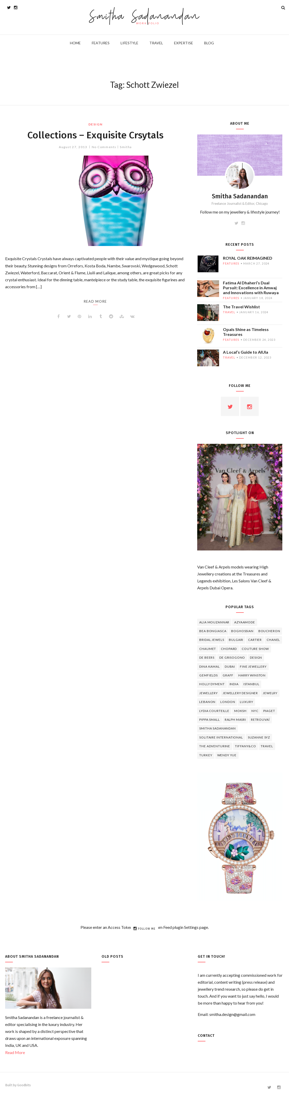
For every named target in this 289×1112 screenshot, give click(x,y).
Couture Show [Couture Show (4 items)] (255, 649)
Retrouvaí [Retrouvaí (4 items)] (260, 719)
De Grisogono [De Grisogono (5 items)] (232, 657)
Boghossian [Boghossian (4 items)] (242, 631)
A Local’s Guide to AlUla (245, 352)
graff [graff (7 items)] (228, 675)
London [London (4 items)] (227, 702)
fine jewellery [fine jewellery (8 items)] (253, 666)
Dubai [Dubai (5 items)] (230, 666)
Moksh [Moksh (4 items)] (240, 711)
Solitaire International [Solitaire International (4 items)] (221, 737)
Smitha (126, 147)
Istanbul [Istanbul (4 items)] (251, 684)
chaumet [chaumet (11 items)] (207, 649)
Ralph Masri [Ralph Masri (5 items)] (235, 719)
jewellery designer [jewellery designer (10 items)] (240, 693)
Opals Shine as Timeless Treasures (246, 332)
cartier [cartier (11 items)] (255, 640)
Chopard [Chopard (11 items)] (229, 649)
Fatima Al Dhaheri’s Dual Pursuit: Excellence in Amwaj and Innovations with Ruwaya (251, 287)
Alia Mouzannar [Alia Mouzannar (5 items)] (214, 622)
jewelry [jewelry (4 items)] (270, 693)
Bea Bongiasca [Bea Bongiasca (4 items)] (212, 631)
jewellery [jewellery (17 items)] (208, 693)
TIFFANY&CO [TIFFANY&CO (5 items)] (245, 746)
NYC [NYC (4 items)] (254, 711)
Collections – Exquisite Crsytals (95, 135)
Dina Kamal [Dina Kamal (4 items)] (209, 666)
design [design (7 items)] (256, 657)
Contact (206, 1035)
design (95, 124)
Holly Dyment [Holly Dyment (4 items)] (211, 684)
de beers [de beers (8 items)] (206, 657)
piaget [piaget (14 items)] (269, 711)
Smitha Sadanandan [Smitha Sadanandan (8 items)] (217, 728)
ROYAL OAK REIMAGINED (247, 258)
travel (229, 312)
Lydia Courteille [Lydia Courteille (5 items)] (214, 711)
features (231, 263)
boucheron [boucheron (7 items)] (269, 631)
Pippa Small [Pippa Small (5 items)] (209, 719)
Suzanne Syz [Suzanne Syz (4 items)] (259, 737)
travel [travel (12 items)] (267, 746)
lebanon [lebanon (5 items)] (207, 702)
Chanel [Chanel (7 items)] (273, 640)
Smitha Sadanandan (145, 17)
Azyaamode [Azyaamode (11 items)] (244, 622)
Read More (15, 1052)
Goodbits (24, 1085)
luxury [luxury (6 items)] (246, 702)
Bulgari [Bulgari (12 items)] (236, 640)
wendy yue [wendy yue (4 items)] (227, 755)
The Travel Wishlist (241, 306)
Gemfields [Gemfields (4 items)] (208, 675)
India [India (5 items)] (234, 684)
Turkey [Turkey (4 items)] (205, 755)
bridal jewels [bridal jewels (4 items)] (211, 640)
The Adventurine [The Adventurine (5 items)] (214, 746)
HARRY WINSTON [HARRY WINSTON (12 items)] (252, 675)
